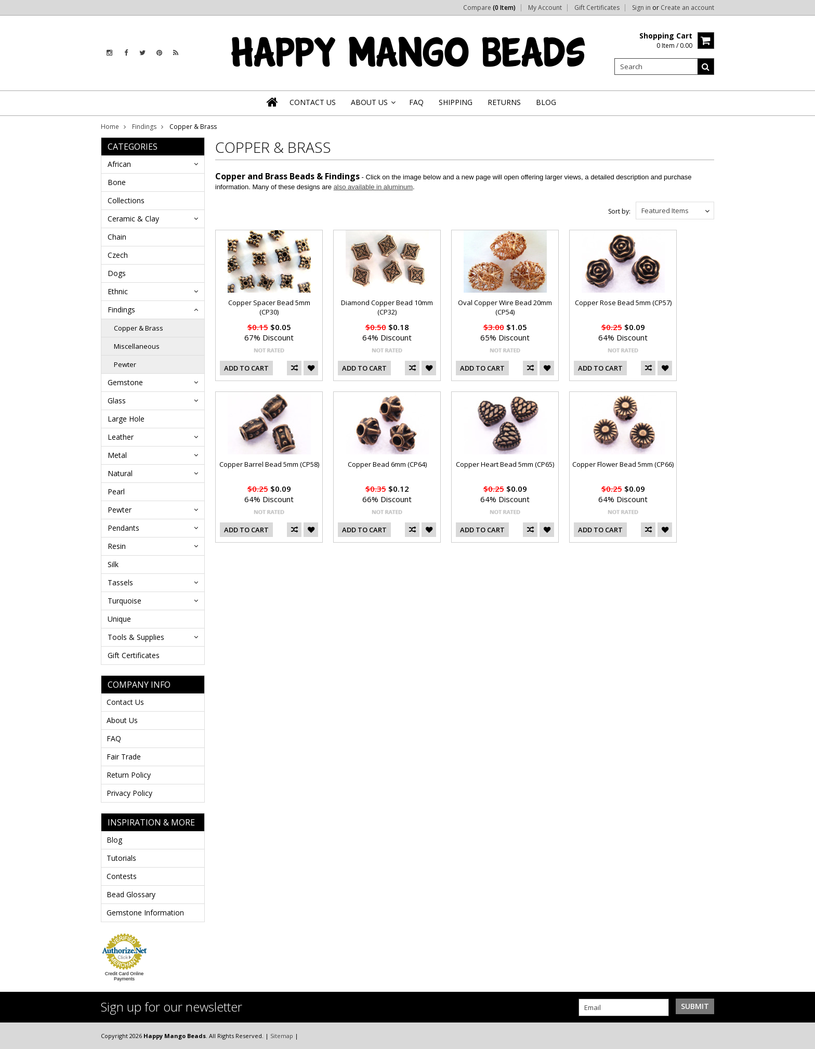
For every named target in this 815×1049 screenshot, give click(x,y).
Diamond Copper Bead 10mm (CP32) (387, 307)
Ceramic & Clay (133, 219)
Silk (113, 564)
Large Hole (126, 419)
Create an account (687, 7)
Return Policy (129, 775)
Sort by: (619, 211)
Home (110, 126)
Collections (126, 200)
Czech (118, 255)
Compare (489, 7)
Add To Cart (246, 368)
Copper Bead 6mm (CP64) (387, 464)
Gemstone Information (145, 912)
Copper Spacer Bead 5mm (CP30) (269, 307)
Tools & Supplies (136, 637)
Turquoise (124, 601)
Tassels (120, 582)
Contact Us (125, 702)
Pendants (123, 528)
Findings (144, 126)
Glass (117, 400)
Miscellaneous (137, 346)
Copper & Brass (138, 328)
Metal (117, 455)
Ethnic (118, 291)
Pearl (116, 491)
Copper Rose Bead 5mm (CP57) (623, 302)
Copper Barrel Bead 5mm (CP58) (269, 464)
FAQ (114, 738)
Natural (120, 473)
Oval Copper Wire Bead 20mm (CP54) (505, 307)
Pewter (125, 364)
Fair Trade (124, 757)
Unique (119, 619)
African (119, 164)
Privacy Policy (129, 793)
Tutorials (121, 858)
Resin (117, 546)
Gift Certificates (597, 7)
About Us (122, 720)
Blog (114, 840)
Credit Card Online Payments (124, 976)
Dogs (117, 273)
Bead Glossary (131, 894)
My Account (545, 7)
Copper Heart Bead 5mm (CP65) (505, 464)
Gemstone (125, 382)
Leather (121, 437)
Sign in (641, 7)
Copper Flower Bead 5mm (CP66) (623, 464)
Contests (122, 876)
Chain (117, 237)
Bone (117, 182)
